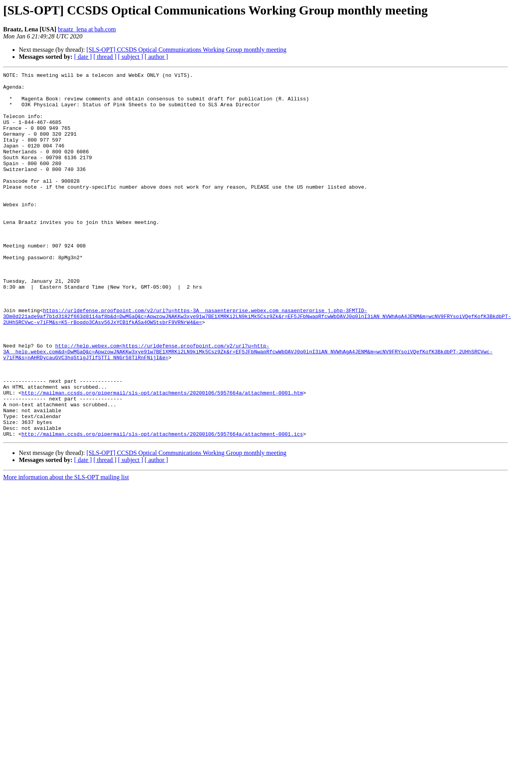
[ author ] (156, 56)
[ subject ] (130, 56)
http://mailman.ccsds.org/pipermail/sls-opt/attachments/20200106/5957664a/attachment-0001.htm (162, 457)
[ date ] (83, 56)
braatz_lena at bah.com (87, 29)
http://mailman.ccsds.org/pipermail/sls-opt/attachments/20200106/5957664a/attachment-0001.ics (162, 506)
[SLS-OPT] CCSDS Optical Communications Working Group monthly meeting (186, 49)
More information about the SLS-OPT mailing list (66, 550)
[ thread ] (104, 56)
